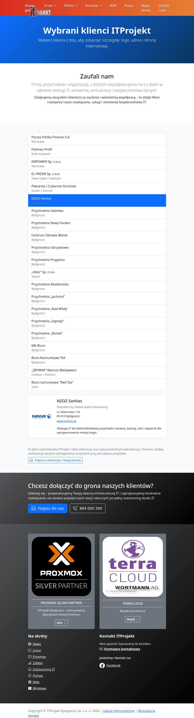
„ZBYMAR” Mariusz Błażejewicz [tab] (97, 372)
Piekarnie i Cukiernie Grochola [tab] (97, 188)
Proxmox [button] (92, 5)
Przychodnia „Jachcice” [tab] (97, 298)
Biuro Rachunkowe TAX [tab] (97, 360)
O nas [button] (49, 5)
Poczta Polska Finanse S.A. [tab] (97, 139)
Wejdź (133, 619)
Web (34, 682)
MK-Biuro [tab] (97, 347)
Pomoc (35, 675)
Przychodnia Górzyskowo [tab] (97, 249)
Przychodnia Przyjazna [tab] (97, 262)
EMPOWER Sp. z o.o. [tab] (97, 163)
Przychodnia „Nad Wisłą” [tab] (97, 311)
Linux (34, 650)
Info (61, 623)
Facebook (110, 665)
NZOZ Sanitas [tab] (97, 200)
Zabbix (35, 663)
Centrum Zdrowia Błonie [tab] (97, 237)
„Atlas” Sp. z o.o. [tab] (97, 274)
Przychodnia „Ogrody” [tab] (97, 323)
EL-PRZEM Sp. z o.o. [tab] (97, 176)
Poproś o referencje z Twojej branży (55, 460)
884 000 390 (87, 508)
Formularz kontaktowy (119, 649)
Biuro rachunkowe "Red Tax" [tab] (97, 384)
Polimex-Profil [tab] (97, 151)
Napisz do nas (48, 508)
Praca (129, 5)
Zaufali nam (164, 7)
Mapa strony (146, 7)
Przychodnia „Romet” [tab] (97, 335)
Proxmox (37, 657)
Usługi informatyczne (119, 711)
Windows (37, 688)
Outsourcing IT (41, 669)
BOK (113, 5)
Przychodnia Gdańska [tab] (97, 212)
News (34, 644)
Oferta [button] (69, 5)
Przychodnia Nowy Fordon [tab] (97, 225)
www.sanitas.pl (66, 421)
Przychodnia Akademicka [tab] (97, 286)
